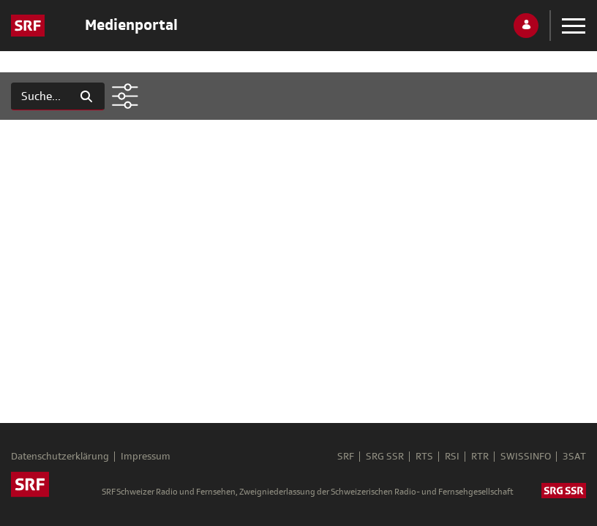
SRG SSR (385, 456)
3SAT (574, 456)
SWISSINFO (525, 456)
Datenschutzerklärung (60, 456)
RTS (424, 456)
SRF (345, 456)
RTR (480, 456)
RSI (452, 456)
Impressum (145, 456)
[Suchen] (40, 96)
